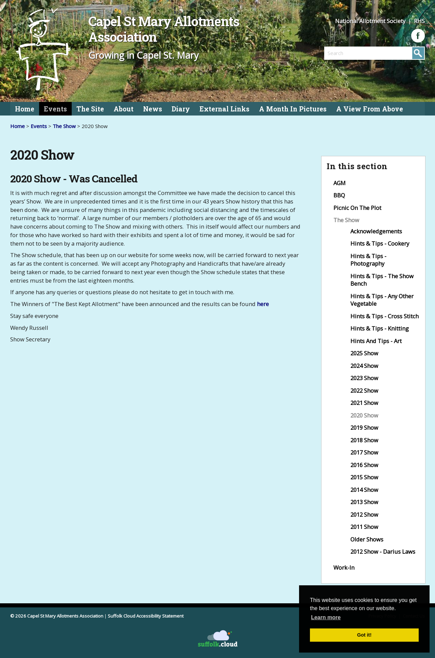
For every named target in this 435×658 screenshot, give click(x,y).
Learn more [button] (326, 617)
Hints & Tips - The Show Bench (382, 280)
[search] (349, 53)
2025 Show (364, 353)
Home (24, 109)
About (124, 109)
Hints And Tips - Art (376, 341)
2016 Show (364, 465)
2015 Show (364, 477)
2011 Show (364, 527)
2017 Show (364, 452)
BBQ (339, 195)
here (263, 304)
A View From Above (369, 109)
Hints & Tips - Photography (368, 260)
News (152, 109)
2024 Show (364, 366)
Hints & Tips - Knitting (379, 328)
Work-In (343, 567)
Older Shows (366, 539)
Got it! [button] (364, 635)
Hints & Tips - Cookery (379, 243)
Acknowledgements (376, 231)
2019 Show (364, 427)
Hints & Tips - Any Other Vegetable (382, 300)
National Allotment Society (371, 21)
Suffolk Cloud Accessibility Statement (146, 616)
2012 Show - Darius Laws (382, 551)
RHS (419, 21)
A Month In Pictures (293, 109)
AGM (339, 183)
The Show (64, 126)
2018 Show (364, 440)
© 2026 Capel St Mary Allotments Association (56, 616)
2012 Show (364, 514)
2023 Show (364, 378)
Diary (181, 109)
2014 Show (364, 490)
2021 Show (364, 403)
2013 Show (364, 502)
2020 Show (364, 415)
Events (55, 109)
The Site (90, 109)
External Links (224, 109)
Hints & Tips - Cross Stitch (384, 316)
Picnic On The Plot (357, 208)
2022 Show (364, 390)
